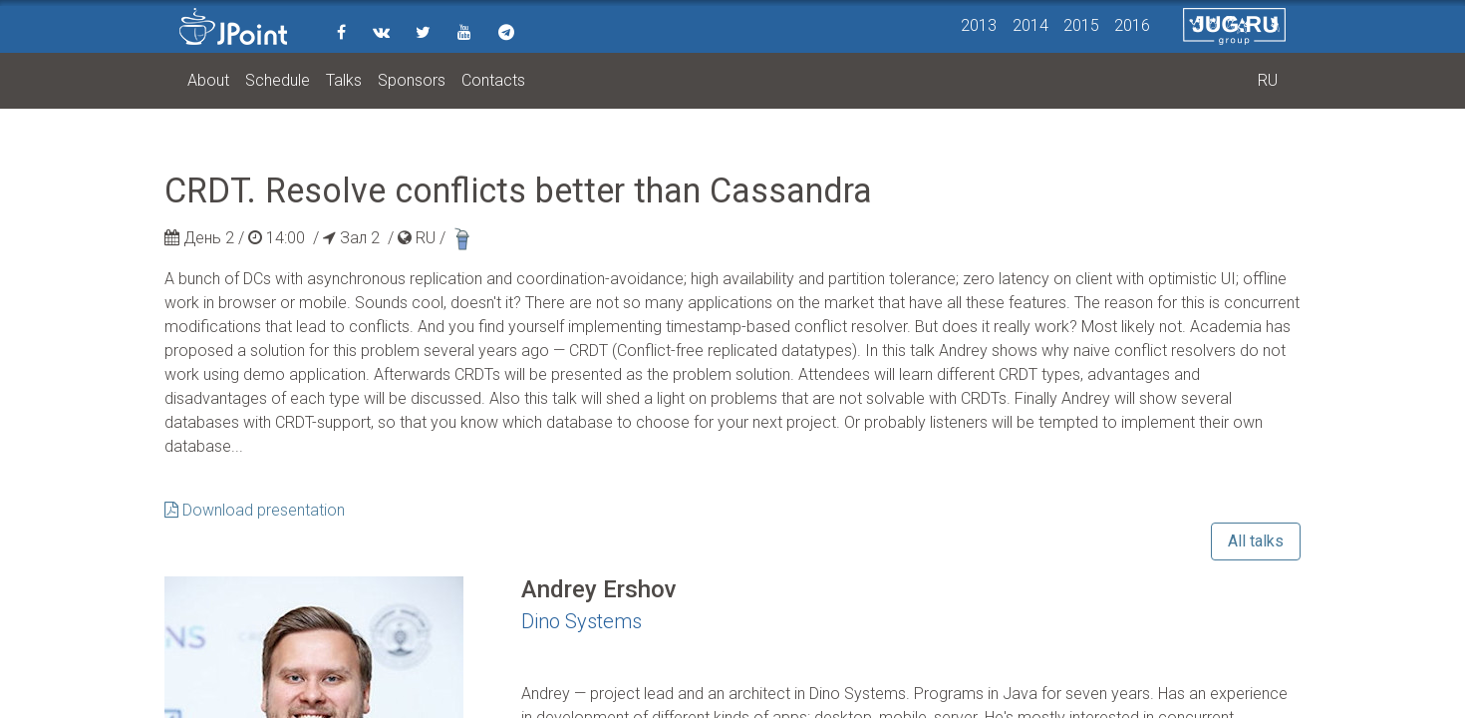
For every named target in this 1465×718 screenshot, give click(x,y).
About (208, 80)
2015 (1081, 25)
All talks (1256, 541)
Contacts (493, 80)
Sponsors (411, 80)
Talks (344, 80)
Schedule (277, 80)
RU (1268, 80)
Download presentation (254, 510)
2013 (979, 25)
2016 (1132, 25)
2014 (1030, 25)
